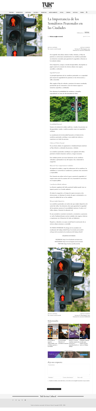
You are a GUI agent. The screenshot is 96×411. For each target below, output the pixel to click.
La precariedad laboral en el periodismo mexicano (63, 342)
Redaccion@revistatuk (56, 36)
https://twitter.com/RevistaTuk (72, 243)
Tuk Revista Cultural (49, 405)
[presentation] (57, 385)
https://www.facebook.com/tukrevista (72, 239)
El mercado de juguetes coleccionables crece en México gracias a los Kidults (52, 343)
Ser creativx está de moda (54, 49)
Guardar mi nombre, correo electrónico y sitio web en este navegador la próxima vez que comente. (69, 380)
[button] (86, 12)
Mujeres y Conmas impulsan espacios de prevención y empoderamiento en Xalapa (74, 343)
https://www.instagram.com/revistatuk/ (73, 241)
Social (87, 32)
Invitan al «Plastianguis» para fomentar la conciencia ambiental (81, 49)
